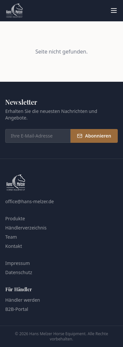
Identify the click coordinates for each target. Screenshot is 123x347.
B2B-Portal (16, 309)
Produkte (15, 218)
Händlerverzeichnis (26, 228)
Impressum (17, 263)
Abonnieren (94, 136)
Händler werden (22, 300)
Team (11, 237)
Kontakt (13, 246)
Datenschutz (18, 272)
